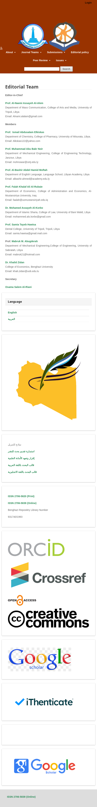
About (10, 52)
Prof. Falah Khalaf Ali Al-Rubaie (24, 186)
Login (88, 2)
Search (66, 69)
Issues (60, 60)
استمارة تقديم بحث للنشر (21, 451)
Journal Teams (30, 52)
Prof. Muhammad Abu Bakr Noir (24, 148)
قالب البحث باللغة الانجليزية (22, 472)
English (12, 312)
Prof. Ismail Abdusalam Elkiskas (24, 132)
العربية (11, 319)
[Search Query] (41, 69)
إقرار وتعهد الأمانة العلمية (21, 458)
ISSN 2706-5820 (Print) (21, 496)
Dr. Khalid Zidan (14, 262)
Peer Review (40, 60)
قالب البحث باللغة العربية (21, 465)
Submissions (55, 52)
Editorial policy (80, 52)
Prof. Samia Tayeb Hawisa (20, 224)
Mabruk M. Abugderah (25, 241)
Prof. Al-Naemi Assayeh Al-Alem (24, 103)
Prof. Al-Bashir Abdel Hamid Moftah (26, 170)
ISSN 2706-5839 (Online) (22, 503)
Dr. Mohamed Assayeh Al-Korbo (24, 207)
